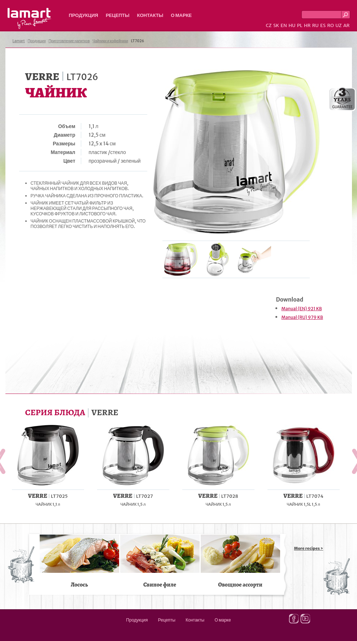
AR (346, 25)
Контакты (150, 15)
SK (276, 25)
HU (291, 25)
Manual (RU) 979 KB (302, 317)
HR (307, 25)
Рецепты (118, 15)
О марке (181, 15)
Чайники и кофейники (110, 41)
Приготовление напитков (69, 41)
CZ (268, 25)
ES (323, 25)
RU (315, 25)
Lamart (29, 18)
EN (283, 25)
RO (330, 25)
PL (299, 25)
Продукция (83, 15)
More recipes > (308, 548)
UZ (338, 25)
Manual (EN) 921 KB (302, 308)
